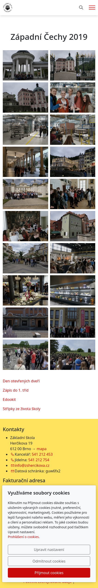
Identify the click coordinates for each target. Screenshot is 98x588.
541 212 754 (38, 459)
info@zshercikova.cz (32, 465)
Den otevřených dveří (21, 381)
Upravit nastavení (49, 549)
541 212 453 (42, 454)
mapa (42, 448)
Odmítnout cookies (49, 561)
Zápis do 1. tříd (16, 390)
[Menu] (92, 7)
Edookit (9, 399)
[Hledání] (81, 7)
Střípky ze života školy (21, 408)
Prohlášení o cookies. (24, 537)
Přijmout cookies (49, 572)
